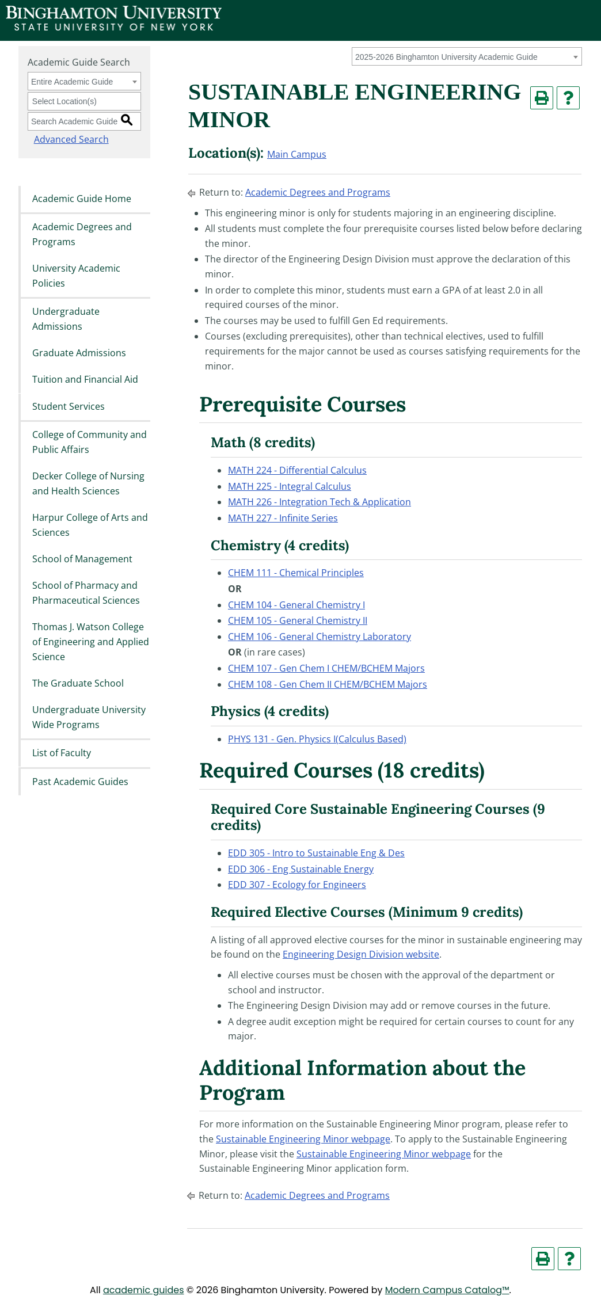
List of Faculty (61, 753)
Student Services (68, 406)
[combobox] (467, 56)
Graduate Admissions (79, 352)
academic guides (143, 1290)
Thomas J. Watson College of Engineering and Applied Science (90, 642)
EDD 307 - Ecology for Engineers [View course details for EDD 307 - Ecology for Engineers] (297, 884)
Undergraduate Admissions (66, 319)
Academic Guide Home (81, 198)
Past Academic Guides (80, 781)
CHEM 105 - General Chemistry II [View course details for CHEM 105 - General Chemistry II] (297, 620)
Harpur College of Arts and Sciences (90, 525)
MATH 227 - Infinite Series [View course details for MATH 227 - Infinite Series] (283, 518)
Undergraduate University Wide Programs (89, 717)
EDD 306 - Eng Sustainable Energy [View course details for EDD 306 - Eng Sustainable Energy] (301, 869)
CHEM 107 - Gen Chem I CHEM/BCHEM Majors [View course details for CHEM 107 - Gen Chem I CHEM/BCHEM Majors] (326, 668)
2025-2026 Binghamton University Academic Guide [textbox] (446, 57)
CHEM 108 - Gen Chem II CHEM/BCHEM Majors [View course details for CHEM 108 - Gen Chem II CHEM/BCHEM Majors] (327, 684)
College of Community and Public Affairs (89, 442)
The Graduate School (78, 683)
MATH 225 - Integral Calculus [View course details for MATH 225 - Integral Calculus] (289, 486)
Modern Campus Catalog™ (447, 1290)
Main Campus (296, 154)
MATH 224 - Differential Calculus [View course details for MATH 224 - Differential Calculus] (297, 470)
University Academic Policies (76, 275)
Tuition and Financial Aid (85, 380)
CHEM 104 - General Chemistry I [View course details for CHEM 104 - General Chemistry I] (296, 605)
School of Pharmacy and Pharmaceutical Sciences (86, 593)
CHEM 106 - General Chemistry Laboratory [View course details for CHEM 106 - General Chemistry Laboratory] (319, 636)
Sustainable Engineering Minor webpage (303, 1139)
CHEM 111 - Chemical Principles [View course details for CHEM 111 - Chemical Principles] (296, 572)
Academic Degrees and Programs (82, 234)
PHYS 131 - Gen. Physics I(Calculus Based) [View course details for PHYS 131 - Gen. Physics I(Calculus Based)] (317, 739)
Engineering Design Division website (361, 954)
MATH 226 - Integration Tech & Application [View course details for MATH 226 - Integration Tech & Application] (319, 502)
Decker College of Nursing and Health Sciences (88, 483)
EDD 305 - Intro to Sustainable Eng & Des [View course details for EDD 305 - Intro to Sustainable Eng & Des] (316, 853)
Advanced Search (65, 139)
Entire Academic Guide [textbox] (72, 81)
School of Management (82, 558)
